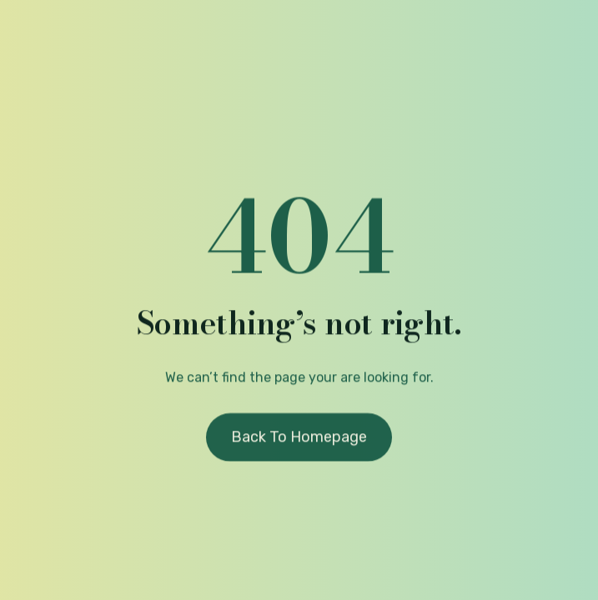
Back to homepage (299, 439)
